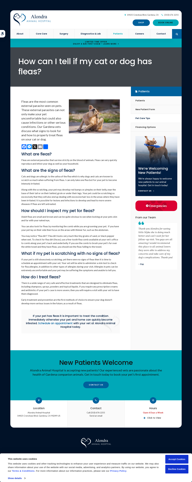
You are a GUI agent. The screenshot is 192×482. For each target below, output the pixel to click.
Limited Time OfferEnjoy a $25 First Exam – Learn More (95, 42)
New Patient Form (145, 109)
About (19, 33)
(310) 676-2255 (171, 15)
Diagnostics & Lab (91, 33)
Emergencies (156, 206)
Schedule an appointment (55, 323)
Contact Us (96, 385)
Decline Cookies (177, 469)
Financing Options (145, 127)
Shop (141, 22)
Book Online (165, 22)
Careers (139, 33)
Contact (161, 33)
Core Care (41, 33)
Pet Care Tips (142, 118)
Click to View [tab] (154, 417)
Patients (118, 33)
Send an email (96, 415)
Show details (15, 478)
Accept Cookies (176, 459)
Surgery (64, 33)
